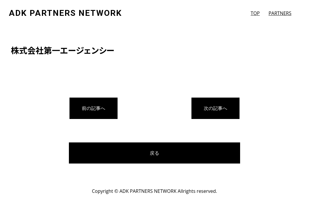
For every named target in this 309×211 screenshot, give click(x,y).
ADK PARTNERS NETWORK (65, 13)
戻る (154, 153)
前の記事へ (93, 108)
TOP (255, 13)
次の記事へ (215, 108)
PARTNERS (280, 13)
